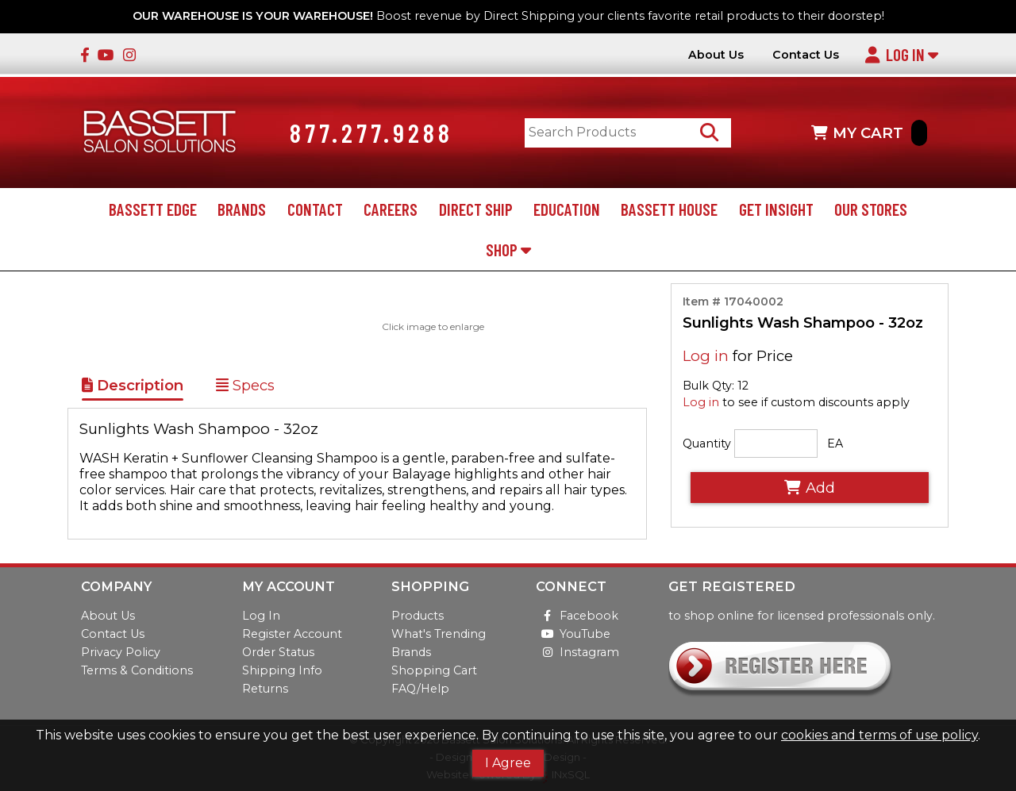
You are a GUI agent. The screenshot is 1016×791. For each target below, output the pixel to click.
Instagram (577, 652)
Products (417, 616)
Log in (706, 356)
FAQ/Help (420, 689)
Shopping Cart (434, 670)
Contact (315, 209)
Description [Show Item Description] (132, 385)
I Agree (508, 762)
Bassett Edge (153, 209)
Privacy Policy (120, 652)
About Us (716, 55)
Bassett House (669, 209)
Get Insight (776, 209)
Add (809, 487)
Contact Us (805, 55)
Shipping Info (282, 670)
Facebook (577, 616)
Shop (508, 249)
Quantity (707, 443)
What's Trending (438, 634)
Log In (901, 54)
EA (835, 443)
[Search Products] (709, 133)
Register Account (292, 634)
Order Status (278, 652)
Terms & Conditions (137, 670)
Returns (265, 689)
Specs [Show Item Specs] (245, 385)
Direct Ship (476, 209)
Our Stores (870, 209)
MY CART (869, 133)
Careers (391, 209)
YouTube (573, 634)
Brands (241, 209)
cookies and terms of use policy (879, 735)
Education (566, 209)
